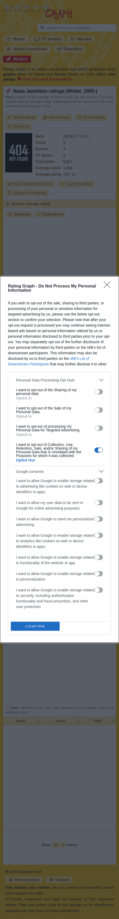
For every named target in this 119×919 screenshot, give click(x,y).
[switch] (98, 391)
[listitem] (59, 380)
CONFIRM (35, 626)
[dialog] (59, 459)
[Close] (109, 286)
